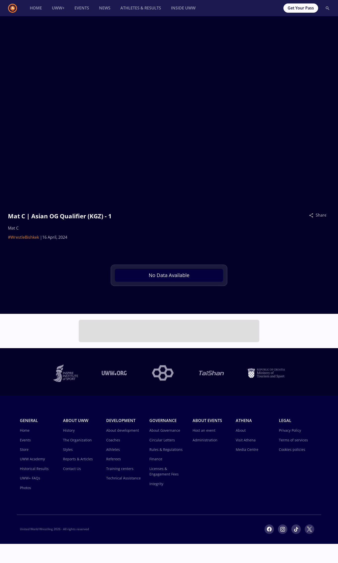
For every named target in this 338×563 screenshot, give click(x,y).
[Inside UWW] (183, 8)
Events (25, 440)
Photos (25, 487)
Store (24, 449)
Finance (155, 459)
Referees (113, 459)
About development (122, 430)
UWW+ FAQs (30, 478)
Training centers (120, 468)
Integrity (156, 483)
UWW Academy (32, 459)
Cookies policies (292, 449)
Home (25, 430)
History (69, 430)
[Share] (312, 215)
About (241, 430)
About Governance (164, 430)
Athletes (113, 449)
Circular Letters (162, 440)
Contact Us (72, 468)
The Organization (77, 440)
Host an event (204, 430)
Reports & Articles (78, 459)
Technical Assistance (123, 478)
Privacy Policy (290, 430)
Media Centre (247, 449)
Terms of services (293, 440)
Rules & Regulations (166, 449)
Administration (205, 440)
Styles (68, 449)
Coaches (113, 440)
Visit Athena (246, 440)
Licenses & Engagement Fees (164, 471)
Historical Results (34, 468)
